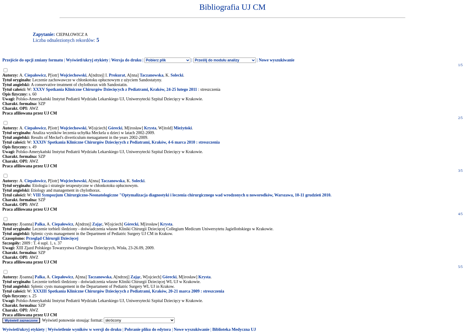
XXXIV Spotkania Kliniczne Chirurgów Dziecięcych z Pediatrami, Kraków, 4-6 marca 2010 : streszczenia (126, 142)
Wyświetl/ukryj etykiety (87, 60)
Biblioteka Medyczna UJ (234, 329)
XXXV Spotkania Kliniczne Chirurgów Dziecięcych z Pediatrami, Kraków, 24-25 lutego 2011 (115, 89)
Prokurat (117, 75)
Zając (97, 224)
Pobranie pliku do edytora (147, 329)
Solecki (177, 75)
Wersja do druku (126, 60)
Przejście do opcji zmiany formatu (32, 60)
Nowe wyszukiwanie (276, 60)
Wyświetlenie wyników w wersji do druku (85, 329)
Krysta (150, 128)
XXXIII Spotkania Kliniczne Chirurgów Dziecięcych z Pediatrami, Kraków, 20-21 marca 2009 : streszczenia (128, 291)
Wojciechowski (73, 75)
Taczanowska (151, 75)
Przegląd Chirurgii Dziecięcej (52, 238)
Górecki (115, 128)
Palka (40, 224)
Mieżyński (183, 128)
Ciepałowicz (35, 75)
